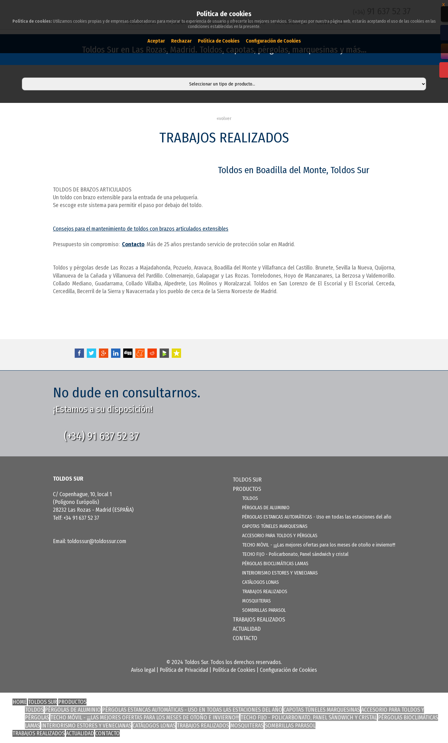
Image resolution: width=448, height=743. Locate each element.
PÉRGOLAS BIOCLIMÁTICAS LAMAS (275, 563)
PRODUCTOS (72, 702)
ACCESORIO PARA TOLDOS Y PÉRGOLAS (279, 535)
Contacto (133, 244)
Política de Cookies (233, 670)
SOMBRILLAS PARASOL (264, 610)
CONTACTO (245, 638)
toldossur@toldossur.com (96, 541)
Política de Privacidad (184, 670)
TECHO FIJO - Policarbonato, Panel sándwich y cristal (295, 554)
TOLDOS (250, 498)
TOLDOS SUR (247, 479)
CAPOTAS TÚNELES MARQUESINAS (274, 526)
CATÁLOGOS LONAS (260, 582)
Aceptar (156, 41)
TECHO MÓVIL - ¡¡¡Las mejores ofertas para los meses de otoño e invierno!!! (318, 545)
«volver (224, 118)
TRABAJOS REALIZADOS (264, 591)
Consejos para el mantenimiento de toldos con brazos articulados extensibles (140, 228)
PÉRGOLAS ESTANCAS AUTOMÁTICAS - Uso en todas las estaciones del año (316, 517)
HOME (19, 702)
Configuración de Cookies (288, 670)
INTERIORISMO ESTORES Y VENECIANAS (280, 573)
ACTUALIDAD (247, 628)
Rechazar (181, 41)
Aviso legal (143, 670)
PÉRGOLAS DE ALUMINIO (265, 507)
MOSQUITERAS (256, 601)
